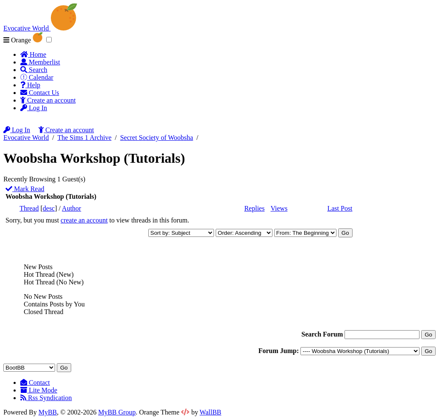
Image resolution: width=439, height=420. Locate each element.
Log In (33, 107)
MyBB (48, 412)
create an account (84, 220)
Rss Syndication (46, 397)
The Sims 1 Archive (84, 137)
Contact (35, 382)
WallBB (210, 412)
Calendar (36, 77)
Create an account (48, 100)
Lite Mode (38, 390)
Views (278, 208)
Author (71, 208)
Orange (23, 40)
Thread (29, 208)
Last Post (339, 208)
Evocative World (26, 137)
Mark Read (25, 188)
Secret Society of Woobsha (156, 137)
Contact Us (39, 92)
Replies (254, 208)
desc (49, 208)
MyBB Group (117, 412)
